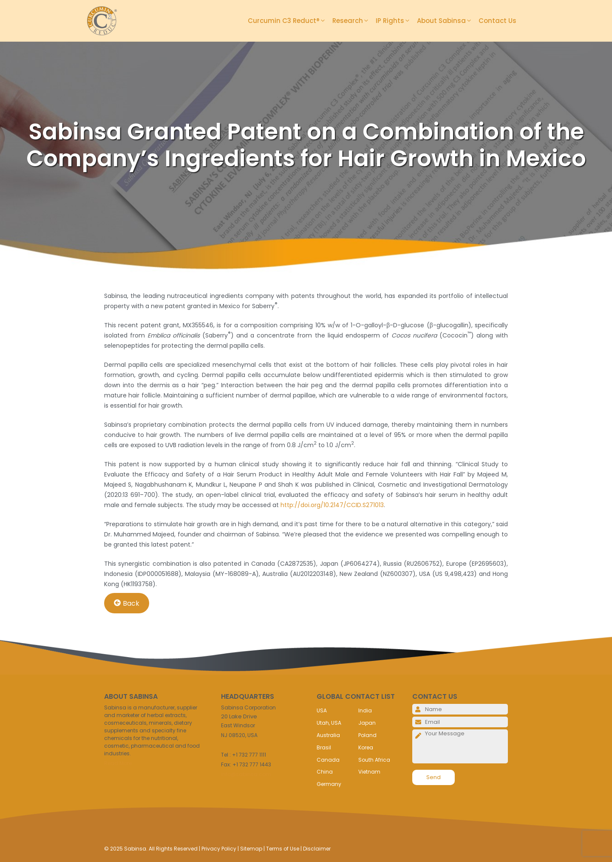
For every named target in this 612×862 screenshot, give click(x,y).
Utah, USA (329, 722)
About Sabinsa (448, 21)
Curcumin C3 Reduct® (290, 21)
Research (354, 21)
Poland (367, 735)
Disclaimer (317, 848)
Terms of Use (282, 848)
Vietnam (369, 771)
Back (126, 603)
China (325, 771)
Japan (367, 722)
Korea (365, 747)
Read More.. (119, 763)
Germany (329, 784)
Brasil (324, 747)
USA (322, 710)
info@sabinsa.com (246, 774)
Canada (328, 759)
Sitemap (251, 848)
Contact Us (497, 20)
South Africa (374, 759)
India (365, 710)
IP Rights (396, 21)
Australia (328, 735)
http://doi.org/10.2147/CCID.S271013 (332, 505)
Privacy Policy (218, 848)
